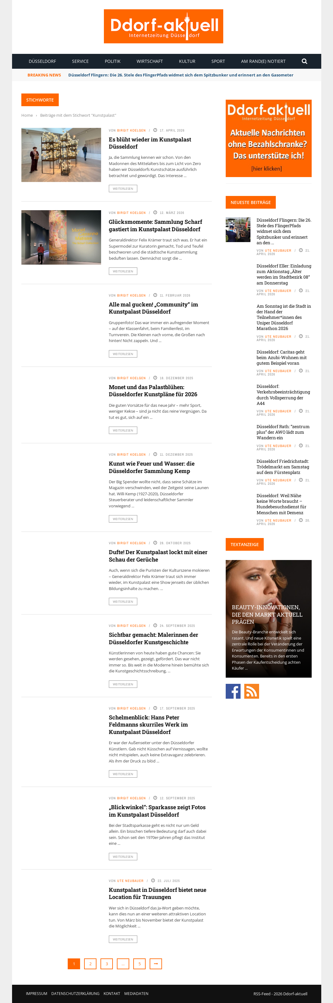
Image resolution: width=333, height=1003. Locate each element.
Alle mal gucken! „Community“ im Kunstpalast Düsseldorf (153, 308)
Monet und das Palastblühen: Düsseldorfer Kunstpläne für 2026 (153, 390)
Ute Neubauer (130, 881)
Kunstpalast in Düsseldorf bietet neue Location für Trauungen (157, 893)
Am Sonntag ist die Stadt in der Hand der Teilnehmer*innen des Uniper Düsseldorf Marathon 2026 (284, 317)
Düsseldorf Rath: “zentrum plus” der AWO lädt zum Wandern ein (283, 432)
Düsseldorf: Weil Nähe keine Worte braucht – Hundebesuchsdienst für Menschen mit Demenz (281, 504)
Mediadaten (136, 993)
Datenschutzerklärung (75, 993)
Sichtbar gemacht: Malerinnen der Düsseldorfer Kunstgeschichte (153, 638)
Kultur (187, 61)
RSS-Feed (262, 993)
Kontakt (112, 993)
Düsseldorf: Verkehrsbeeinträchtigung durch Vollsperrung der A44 (283, 394)
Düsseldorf (42, 61)
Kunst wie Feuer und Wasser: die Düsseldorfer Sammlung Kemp (151, 467)
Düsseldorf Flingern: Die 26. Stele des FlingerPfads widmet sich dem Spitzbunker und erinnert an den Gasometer (180, 75)
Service (80, 61)
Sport (218, 61)
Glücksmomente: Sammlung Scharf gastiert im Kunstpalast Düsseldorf (156, 225)
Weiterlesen (123, 188)
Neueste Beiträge (251, 202)
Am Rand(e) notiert (263, 61)
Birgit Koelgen (131, 130)
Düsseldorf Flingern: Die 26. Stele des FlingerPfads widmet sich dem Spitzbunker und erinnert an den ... (284, 231)
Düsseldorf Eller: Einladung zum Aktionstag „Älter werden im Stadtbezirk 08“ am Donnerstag (284, 274)
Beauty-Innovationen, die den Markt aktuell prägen (267, 614)
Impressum (36, 993)
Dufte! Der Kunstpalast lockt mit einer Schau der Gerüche (158, 555)
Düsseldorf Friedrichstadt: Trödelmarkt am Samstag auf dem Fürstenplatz (283, 466)
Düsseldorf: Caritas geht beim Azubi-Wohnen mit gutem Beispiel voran (282, 357)
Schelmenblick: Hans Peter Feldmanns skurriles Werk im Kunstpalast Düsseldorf (148, 725)
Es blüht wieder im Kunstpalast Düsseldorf (150, 143)
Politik (113, 61)
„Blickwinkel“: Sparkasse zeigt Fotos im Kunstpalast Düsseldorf (157, 810)
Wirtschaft (150, 61)
